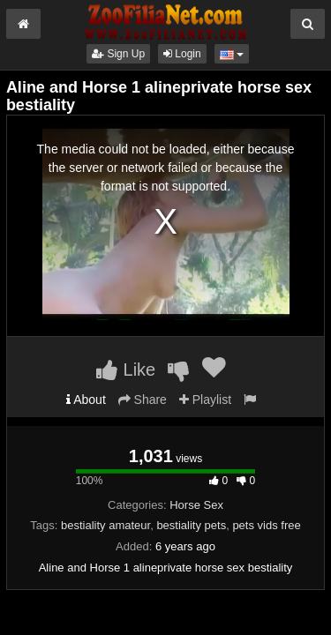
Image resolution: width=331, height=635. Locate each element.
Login (182, 54)
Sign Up (118, 54)
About (86, 399)
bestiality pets (191, 525)
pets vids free (266, 525)
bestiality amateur (105, 525)
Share (142, 399)
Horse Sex (196, 505)
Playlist (205, 399)
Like (125, 369)
